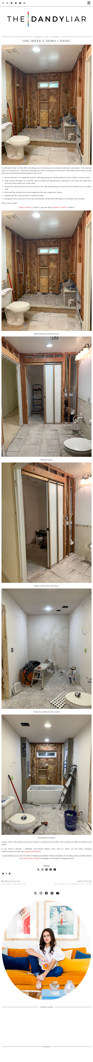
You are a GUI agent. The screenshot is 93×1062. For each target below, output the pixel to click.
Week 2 (29, 207)
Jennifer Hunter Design (30, 858)
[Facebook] (16, 3)
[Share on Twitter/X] (6, 874)
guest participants (32, 851)
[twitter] (35, 893)
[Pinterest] (11, 3)
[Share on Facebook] (3, 874)
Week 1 (22, 207)
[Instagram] (7, 3)
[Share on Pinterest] (9, 874)
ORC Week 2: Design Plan (13, 882)
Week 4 (56, 207)
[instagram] (41, 893)
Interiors (55, 37)
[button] (90, 3)
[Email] (20, 3)
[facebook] (46, 893)
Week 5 (64, 207)
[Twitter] (3, 3)
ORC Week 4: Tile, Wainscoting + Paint (73, 882)
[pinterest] (52, 893)
